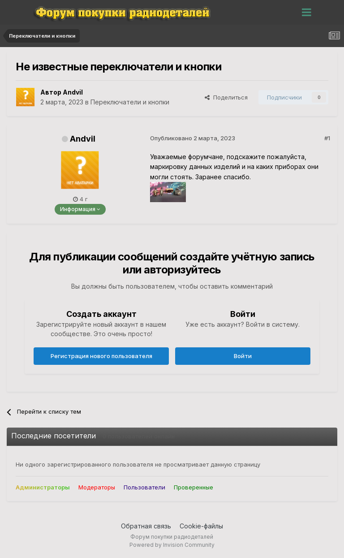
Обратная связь (146, 526)
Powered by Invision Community (172, 544)
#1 (327, 138)
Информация (80, 209)
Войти (243, 355)
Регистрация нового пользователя (101, 355)
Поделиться (226, 97)
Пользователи (144, 487)
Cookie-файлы (201, 526)
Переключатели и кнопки (129, 102)
